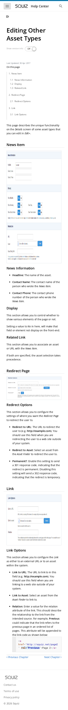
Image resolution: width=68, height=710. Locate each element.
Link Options (20, 114)
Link (13, 108)
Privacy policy (11, 697)
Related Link (20, 88)
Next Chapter (52, 657)
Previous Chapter (17, 657)
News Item (16, 73)
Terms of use (11, 691)
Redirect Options (23, 101)
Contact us (10, 684)
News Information (23, 79)
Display (18, 83)
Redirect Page (18, 94)
